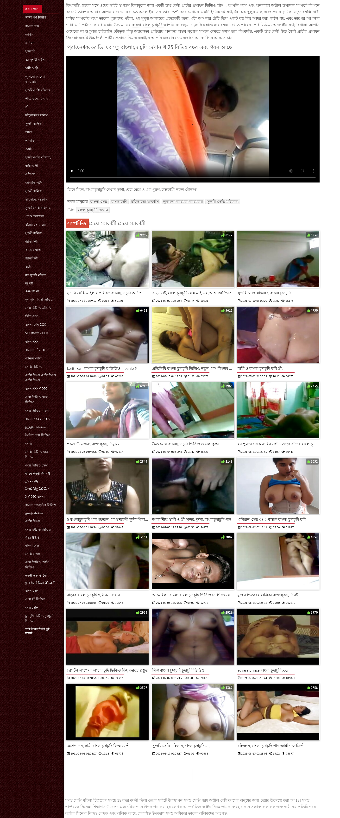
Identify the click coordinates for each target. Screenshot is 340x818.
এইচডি (29, 140)
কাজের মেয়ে (33, 250)
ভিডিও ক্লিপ (215, 5)
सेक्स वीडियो (32, 538)
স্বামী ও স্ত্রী (31, 68)
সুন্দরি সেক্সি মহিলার (37, 90)
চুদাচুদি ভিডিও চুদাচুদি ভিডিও (39, 618)
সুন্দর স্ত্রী (30, 51)
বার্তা (28, 267)
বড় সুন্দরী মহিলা (35, 60)
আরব (28, 132)
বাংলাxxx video (36, 389)
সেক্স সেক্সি (31, 607)
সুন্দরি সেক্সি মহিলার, (38, 157)
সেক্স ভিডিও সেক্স (36, 465)
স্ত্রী (26, 107)
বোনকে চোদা (33, 358)
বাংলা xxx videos (37, 419)
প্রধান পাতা (32, 9)
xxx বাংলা (32, 291)
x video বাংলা (35, 497)
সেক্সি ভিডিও (33, 367)
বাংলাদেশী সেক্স (35, 350)
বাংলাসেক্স (31, 591)
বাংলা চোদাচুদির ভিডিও (40, 505)
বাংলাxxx (31, 342)
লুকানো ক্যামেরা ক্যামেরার (35, 79)
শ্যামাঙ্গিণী (31, 241)
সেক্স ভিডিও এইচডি (38, 308)
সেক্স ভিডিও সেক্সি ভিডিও (37, 564)
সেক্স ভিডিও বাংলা (37, 411)
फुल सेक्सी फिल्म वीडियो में (40, 583)
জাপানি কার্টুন (34, 183)
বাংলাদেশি (119, 201)
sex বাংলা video (36, 333)
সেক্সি (28, 443)
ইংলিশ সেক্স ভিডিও (37, 435)
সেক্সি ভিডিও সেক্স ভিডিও (37, 454)
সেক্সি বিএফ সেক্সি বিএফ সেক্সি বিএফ (40, 377)
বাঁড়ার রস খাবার (35, 225)
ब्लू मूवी (29, 283)
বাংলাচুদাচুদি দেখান (93, 210)
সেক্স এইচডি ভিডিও (38, 530)
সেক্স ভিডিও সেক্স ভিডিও (36, 399)
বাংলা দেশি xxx (35, 325)
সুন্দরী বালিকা (33, 124)
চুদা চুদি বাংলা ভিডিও (39, 299)
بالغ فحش (31, 481)
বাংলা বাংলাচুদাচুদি (148, 24)
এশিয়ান (30, 43)
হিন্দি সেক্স (31, 316)
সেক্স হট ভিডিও (35, 599)
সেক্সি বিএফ (32, 521)
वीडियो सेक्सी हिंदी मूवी (37, 474)
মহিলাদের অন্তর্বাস (36, 115)
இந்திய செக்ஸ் (35, 427)
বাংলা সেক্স (32, 26)
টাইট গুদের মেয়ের (36, 98)
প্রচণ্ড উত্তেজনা (34, 216)
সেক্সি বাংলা (32, 554)
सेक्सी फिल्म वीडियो (36, 575)
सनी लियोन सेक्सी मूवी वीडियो (37, 631)
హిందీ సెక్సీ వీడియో (37, 488)
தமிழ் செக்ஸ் (34, 513)
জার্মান (29, 34)
